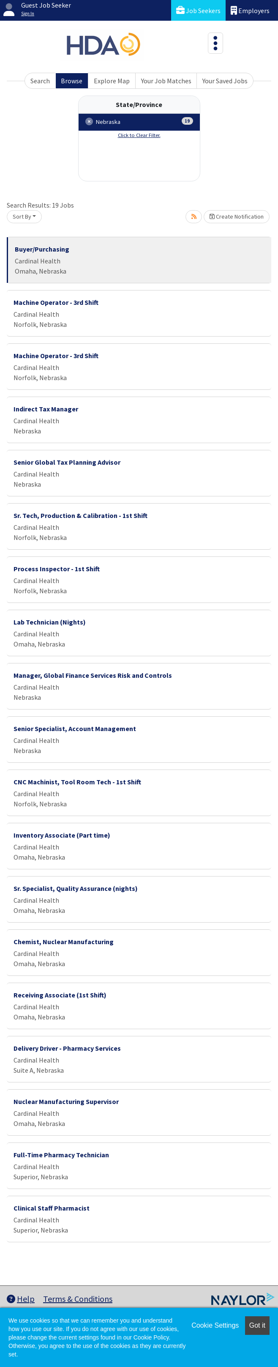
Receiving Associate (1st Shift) (60, 995)
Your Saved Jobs (225, 81)
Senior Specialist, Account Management (75, 728)
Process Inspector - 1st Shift (57, 568)
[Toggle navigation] (215, 43)
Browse (71, 81)
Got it (257, 1325)
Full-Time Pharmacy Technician (61, 1155)
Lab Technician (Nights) (50, 622)
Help (21, 1298)
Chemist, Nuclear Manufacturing (64, 941)
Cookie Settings (215, 1325)
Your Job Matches (166, 81)
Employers (250, 10)
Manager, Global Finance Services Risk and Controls (93, 675)
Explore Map (112, 81)
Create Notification (237, 216)
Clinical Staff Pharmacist (52, 1208)
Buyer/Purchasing (42, 249)
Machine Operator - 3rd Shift (56, 302)
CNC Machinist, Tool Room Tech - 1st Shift (77, 782)
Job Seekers (198, 10)
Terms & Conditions (77, 1298)
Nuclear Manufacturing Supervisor (66, 1101)
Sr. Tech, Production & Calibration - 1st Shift (80, 515)
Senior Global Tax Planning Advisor (67, 462)
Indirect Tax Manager (46, 409)
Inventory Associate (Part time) (62, 835)
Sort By (22, 216)
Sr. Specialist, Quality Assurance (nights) (76, 888)
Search (40, 81)
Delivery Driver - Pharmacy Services (67, 1048)
